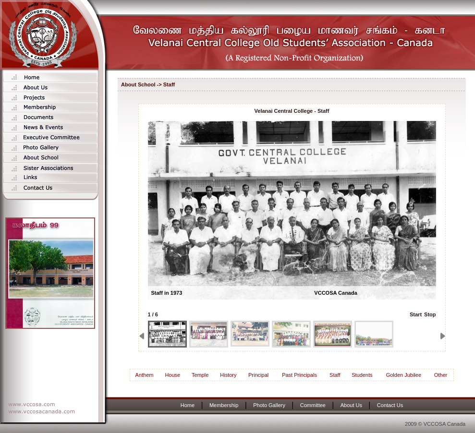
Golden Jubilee (403, 375)
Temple (200, 375)
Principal (258, 375)
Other (441, 375)
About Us (351, 405)
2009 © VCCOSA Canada (435, 424)
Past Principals (299, 375)
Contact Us (390, 405)
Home (188, 405)
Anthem (144, 375)
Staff (334, 375)
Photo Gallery (269, 405)
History (228, 375)
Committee (313, 405)
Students (362, 375)
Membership (224, 405)
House (172, 375)
